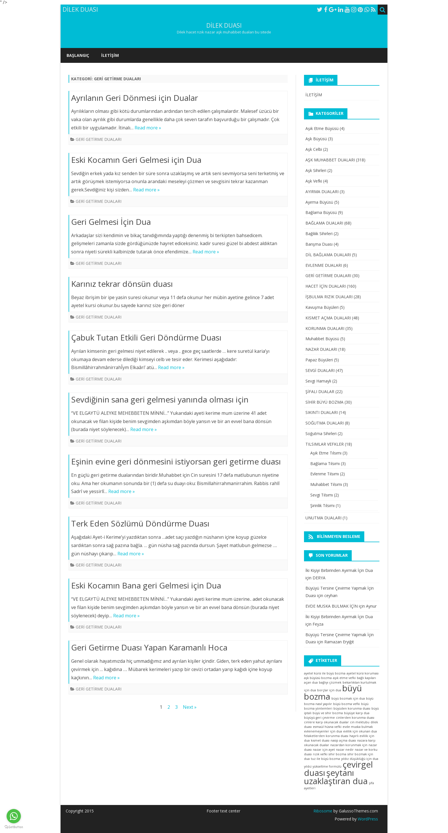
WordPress (367, 819)
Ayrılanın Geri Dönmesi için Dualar (134, 97)
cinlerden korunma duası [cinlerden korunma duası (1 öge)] (355, 718)
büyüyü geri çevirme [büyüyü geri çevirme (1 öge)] (319, 718)
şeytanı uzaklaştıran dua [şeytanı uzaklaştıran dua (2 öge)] (336, 777)
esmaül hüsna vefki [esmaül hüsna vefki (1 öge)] (327, 727)
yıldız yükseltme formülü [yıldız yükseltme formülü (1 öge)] (322, 766)
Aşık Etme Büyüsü (322, 128)
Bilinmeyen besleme (338, 536)
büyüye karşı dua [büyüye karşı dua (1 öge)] (356, 713)
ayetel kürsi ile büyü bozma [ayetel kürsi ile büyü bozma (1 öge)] (324, 673)
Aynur (371, 606)
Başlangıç (78, 55)
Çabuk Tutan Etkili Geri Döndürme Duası (146, 337)
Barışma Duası (319, 244)
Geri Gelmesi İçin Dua (111, 221)
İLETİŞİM (110, 55)
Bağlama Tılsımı (325, 463)
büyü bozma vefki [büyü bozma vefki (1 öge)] (346, 704)
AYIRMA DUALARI (322, 191)
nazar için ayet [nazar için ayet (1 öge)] (324, 750)
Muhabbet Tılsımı (326, 484)
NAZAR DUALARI (321, 349)
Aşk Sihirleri (315, 170)
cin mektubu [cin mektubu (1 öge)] (359, 722)
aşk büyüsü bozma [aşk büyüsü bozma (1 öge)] (318, 678)
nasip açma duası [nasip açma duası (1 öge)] (343, 740)
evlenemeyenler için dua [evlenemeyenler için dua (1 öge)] (323, 731)
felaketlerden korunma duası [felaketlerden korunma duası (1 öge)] (326, 736)
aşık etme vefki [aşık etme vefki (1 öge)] (344, 678)
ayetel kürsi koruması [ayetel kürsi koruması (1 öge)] (363, 673)
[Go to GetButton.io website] (14, 827)
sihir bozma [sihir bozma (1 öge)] (337, 754)
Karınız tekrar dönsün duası (122, 283)
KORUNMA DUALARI (324, 328)
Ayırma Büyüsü (319, 202)
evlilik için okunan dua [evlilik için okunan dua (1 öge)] (360, 731)
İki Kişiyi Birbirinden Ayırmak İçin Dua (339, 570)
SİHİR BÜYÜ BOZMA (324, 402)
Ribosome (322, 811)
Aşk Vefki (313, 181)
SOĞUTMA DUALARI (324, 423)
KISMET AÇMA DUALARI (328, 318)
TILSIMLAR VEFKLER (324, 444)
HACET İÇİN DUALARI (325, 286)
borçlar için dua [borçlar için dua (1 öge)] (329, 690)
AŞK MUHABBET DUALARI (330, 160)
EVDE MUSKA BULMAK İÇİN (331, 606)
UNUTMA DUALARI (323, 517)
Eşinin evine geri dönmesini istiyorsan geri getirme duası (176, 461)
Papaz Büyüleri (319, 360)
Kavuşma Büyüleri (322, 307)
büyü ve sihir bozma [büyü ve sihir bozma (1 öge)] (328, 713)
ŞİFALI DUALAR (319, 391)
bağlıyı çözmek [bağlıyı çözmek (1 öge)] (330, 682)
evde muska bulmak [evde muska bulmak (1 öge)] (358, 727)
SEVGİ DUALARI (320, 370)
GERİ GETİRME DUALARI (98, 139)
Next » (190, 707)
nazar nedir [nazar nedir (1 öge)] (345, 750)
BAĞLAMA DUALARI (324, 223)
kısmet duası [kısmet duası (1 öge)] (320, 740)
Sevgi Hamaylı (318, 381)
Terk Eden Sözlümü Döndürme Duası (140, 523)
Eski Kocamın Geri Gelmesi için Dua (136, 159)
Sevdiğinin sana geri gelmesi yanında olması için (160, 399)
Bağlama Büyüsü (321, 212)
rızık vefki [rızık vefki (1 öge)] (320, 754)
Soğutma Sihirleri (321, 433)
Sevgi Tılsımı (321, 495)
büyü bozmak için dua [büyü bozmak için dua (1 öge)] (348, 698)
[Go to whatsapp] (14, 816)
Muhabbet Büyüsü (322, 338)
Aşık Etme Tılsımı (325, 453)
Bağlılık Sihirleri (319, 233)
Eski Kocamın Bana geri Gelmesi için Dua (146, 585)
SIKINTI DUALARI (321, 412)
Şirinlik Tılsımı (322, 505)
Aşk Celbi (313, 149)
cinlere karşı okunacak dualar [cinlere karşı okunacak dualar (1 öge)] (326, 722)
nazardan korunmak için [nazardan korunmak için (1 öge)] (348, 745)
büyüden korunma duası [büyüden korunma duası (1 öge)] (351, 708)
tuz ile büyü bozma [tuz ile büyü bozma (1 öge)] (325, 759)
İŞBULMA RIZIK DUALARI (329, 296)
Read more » (148, 128)
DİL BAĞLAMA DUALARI (328, 254)
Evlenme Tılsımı (324, 473)
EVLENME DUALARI (323, 265)
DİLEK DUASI (224, 26)
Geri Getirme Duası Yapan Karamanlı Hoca (149, 647)
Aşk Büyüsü (316, 138)
